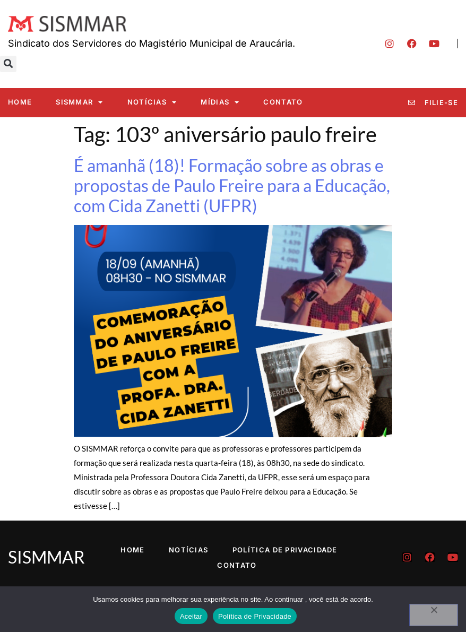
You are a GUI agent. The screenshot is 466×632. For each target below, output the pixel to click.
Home (20, 102)
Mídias (220, 102)
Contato (283, 102)
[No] (433, 615)
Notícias (152, 102)
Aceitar (191, 616)
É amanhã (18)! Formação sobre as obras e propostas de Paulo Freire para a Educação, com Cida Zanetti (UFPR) (232, 186)
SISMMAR (79, 102)
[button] (8, 64)
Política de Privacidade (285, 550)
